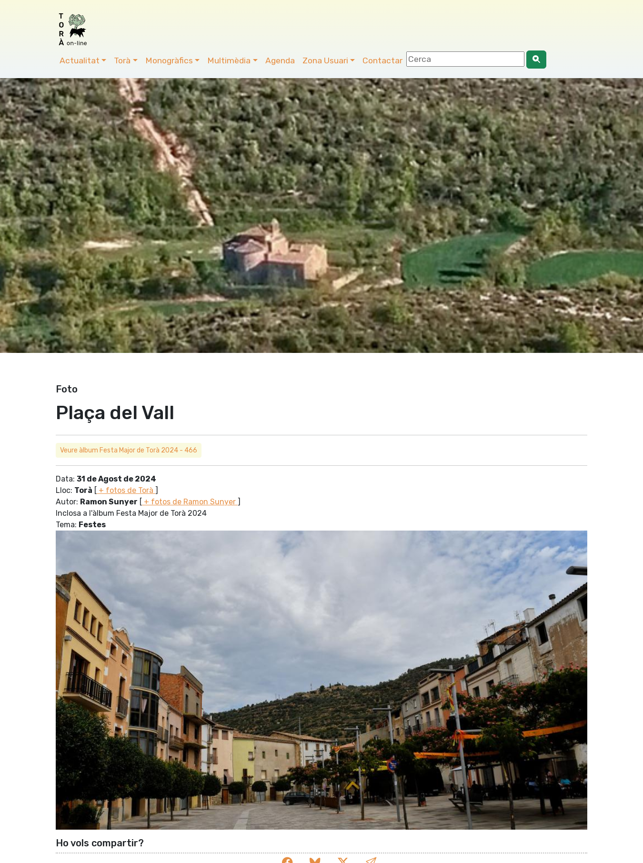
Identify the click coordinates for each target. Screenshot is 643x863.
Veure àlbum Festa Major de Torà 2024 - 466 (128, 450)
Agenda (280, 60)
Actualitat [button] (80, 60)
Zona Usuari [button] (325, 60)
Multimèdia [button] (229, 60)
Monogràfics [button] (169, 60)
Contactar (382, 60)
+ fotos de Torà (126, 490)
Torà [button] (122, 60)
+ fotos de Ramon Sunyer (190, 501)
